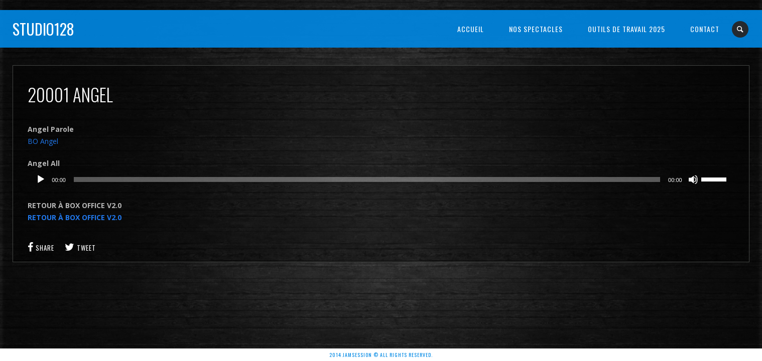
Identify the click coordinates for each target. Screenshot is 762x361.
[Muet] (693, 179)
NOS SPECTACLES (536, 29)
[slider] (367, 179)
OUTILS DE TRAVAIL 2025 (626, 29)
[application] (381, 179)
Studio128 (43, 29)
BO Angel (43, 141)
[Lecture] (41, 179)
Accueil (470, 29)
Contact (704, 29)
